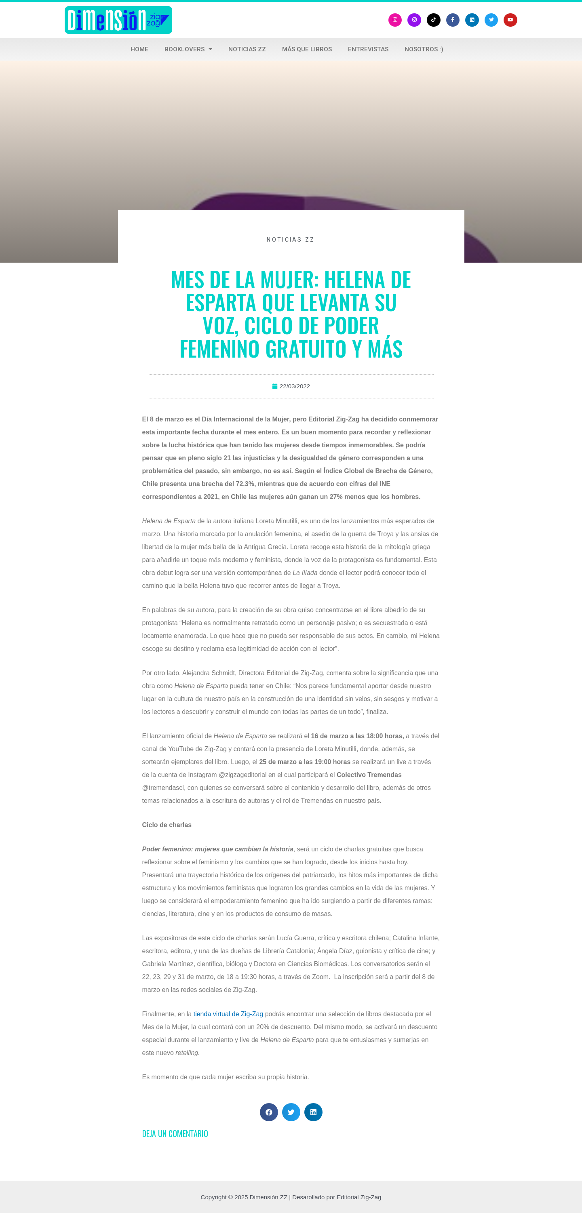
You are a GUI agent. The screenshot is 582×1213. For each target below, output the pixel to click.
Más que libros (307, 49)
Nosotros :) (424, 49)
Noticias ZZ (247, 49)
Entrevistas (368, 49)
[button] (269, 1112)
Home (139, 49)
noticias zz (291, 239)
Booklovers (188, 49)
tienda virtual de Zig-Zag (229, 1014)
